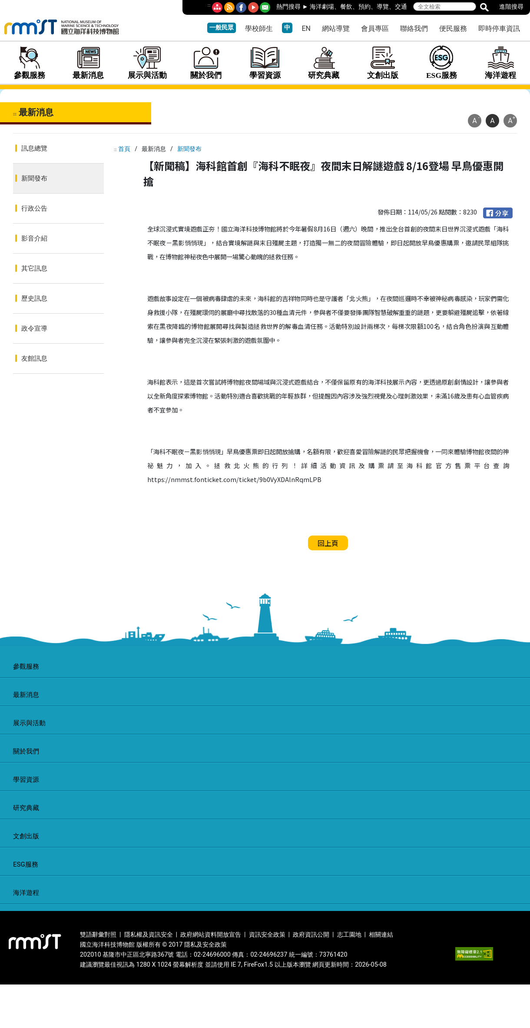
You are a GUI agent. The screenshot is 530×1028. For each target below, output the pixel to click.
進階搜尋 (511, 6)
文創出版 (383, 63)
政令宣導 (34, 328)
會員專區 (375, 28)
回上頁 (328, 543)
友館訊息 (34, 358)
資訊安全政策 (267, 934)
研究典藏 (324, 63)
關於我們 (206, 63)
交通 (401, 6)
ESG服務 (442, 63)
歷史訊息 (34, 298)
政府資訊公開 (311, 934)
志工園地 (349, 934)
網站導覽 (336, 28)
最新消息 (88, 63)
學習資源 (265, 63)
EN (306, 28)
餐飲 (346, 6)
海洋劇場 (322, 6)
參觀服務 (29, 63)
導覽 (383, 6)
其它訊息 (34, 268)
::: (209, 5)
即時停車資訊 (499, 28)
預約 (364, 6)
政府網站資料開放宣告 (210, 934)
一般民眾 (221, 27)
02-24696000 (212, 954)
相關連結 (381, 934)
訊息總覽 (34, 148)
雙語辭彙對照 (98, 934)
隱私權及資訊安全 (148, 934)
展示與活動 (147, 63)
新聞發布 (34, 178)
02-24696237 (268, 954)
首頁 (124, 148)
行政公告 (34, 208)
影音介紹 (34, 238)
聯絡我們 (414, 28)
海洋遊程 (500, 63)
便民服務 (453, 28)
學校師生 (259, 28)
